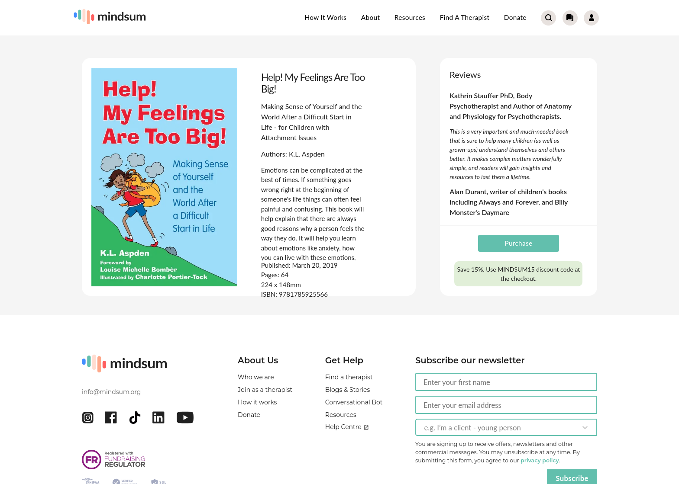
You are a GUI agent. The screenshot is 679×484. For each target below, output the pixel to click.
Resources (409, 17)
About (370, 17)
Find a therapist (465, 17)
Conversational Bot (354, 402)
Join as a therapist (265, 390)
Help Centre (347, 427)
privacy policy (540, 460)
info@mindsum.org (111, 392)
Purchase (519, 243)
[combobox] (425, 427)
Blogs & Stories (347, 390)
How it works (326, 17)
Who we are (256, 377)
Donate (515, 17)
